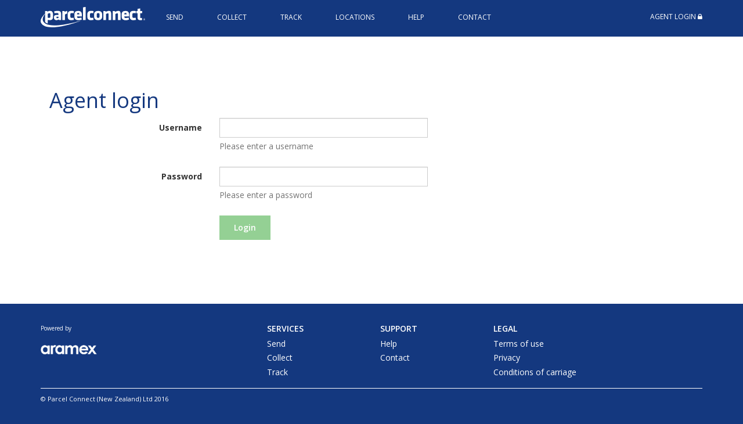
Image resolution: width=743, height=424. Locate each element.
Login (245, 227)
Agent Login (676, 16)
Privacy (506, 357)
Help (416, 17)
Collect (232, 17)
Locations (355, 17)
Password (181, 176)
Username (180, 127)
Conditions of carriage (534, 372)
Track (291, 17)
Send (174, 17)
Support (398, 328)
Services (285, 328)
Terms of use (518, 343)
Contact (474, 17)
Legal (505, 328)
